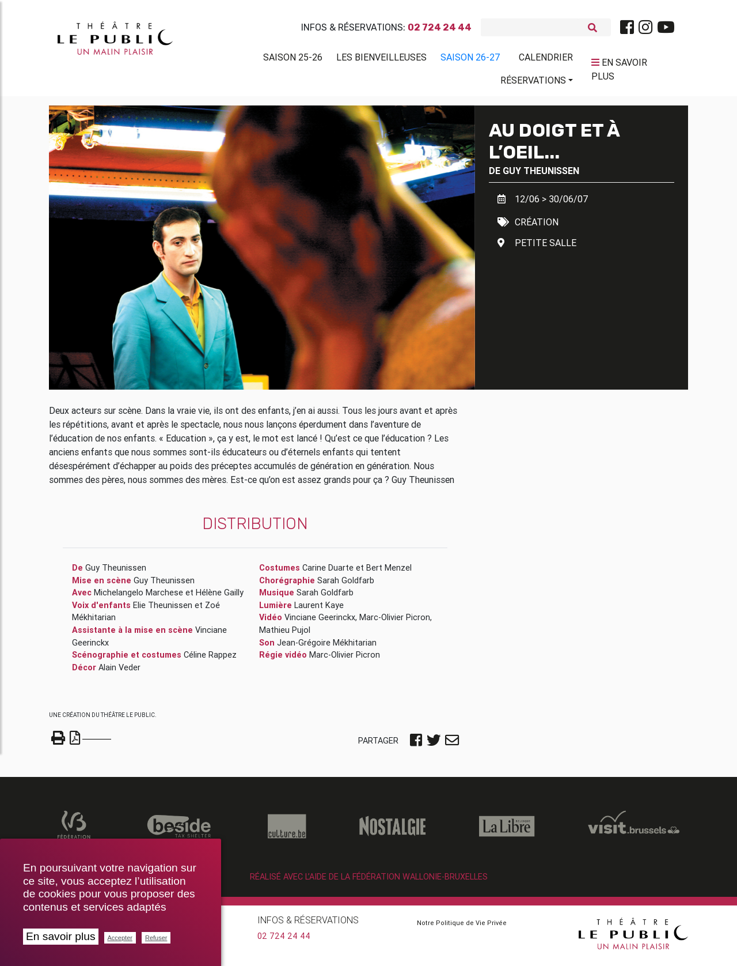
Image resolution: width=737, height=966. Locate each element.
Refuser (156, 937)
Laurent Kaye (319, 610)
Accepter (120, 937)
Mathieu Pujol (284, 634)
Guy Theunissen (541, 175)
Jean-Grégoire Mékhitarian (327, 647)
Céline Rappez (210, 659)
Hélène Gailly (220, 597)
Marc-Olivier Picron (394, 622)
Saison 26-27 (470, 59)
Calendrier (546, 59)
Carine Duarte (328, 572)
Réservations (533, 82)
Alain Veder (119, 672)
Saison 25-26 (292, 59)
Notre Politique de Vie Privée (462, 927)
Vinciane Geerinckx (319, 622)
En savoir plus (61, 936)
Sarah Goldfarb (345, 585)
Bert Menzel (389, 572)
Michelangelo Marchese (138, 597)
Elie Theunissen (162, 610)
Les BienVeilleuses (381, 59)
